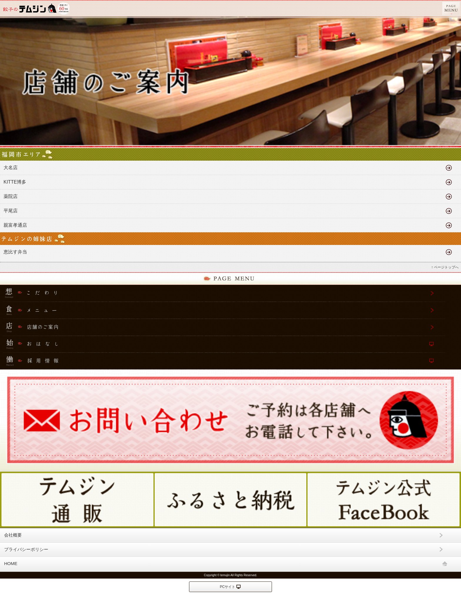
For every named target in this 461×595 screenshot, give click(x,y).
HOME (10, 563)
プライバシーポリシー (26, 549)
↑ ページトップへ (445, 267)
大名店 (11, 167)
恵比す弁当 (15, 251)
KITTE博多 (16, 181)
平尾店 (11, 210)
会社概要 (13, 534)
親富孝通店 (15, 225)
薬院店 (11, 196)
